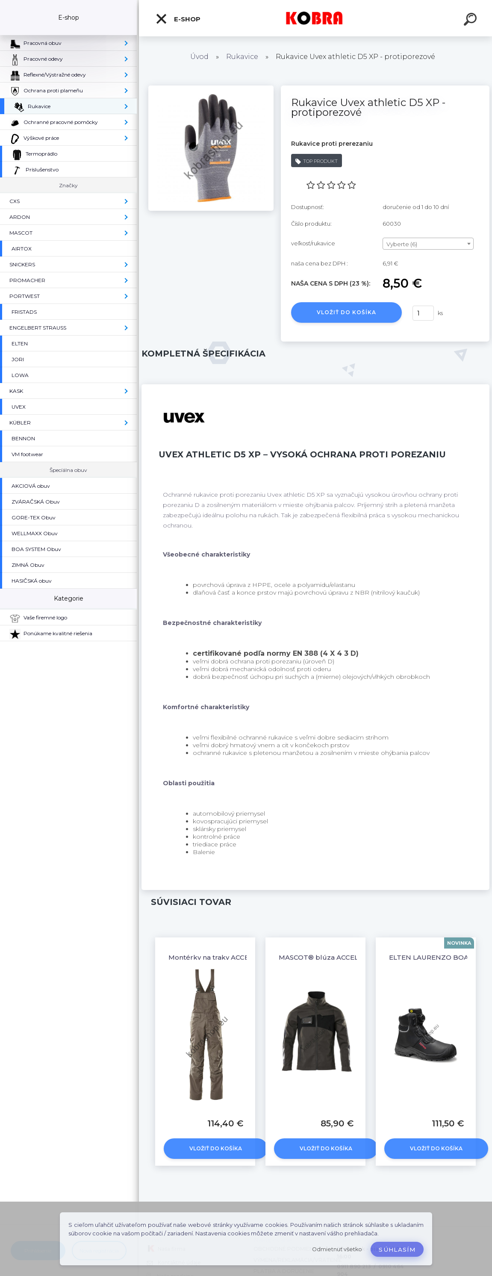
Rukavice (242, 57)
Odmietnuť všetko (337, 1249)
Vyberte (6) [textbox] (401, 244)
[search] (471, 20)
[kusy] (423, 313)
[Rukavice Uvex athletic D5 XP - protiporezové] (211, 88)
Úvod (199, 57)
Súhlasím (397, 1249)
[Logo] (315, 18)
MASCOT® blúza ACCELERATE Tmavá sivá (348, 957)
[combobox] (428, 244)
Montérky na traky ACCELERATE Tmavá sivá (240, 957)
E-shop (177, 19)
